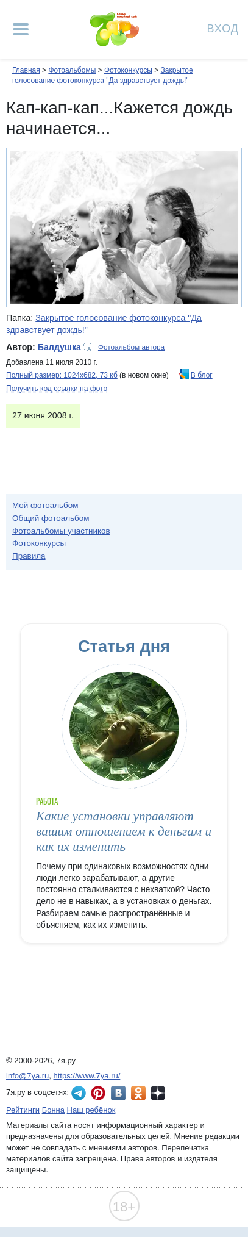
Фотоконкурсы (128, 70)
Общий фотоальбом (50, 518)
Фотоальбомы (72, 70)
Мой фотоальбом (45, 505)
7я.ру (158, 1093)
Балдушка (59, 347)
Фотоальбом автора (131, 347)
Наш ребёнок (91, 1109)
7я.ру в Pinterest (98, 1093)
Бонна (53, 1109)
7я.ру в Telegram (78, 1093)
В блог (202, 375)
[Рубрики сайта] (20, 29)
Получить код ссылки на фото (56, 388)
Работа (47, 801)
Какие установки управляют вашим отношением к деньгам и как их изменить (123, 832)
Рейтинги (23, 1109)
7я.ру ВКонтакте (118, 1093)
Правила (29, 556)
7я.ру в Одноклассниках (138, 1093)
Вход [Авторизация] (223, 28)
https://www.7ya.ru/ (87, 1075)
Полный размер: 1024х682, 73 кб (62, 375)
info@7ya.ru (27, 1075)
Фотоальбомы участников (61, 531)
